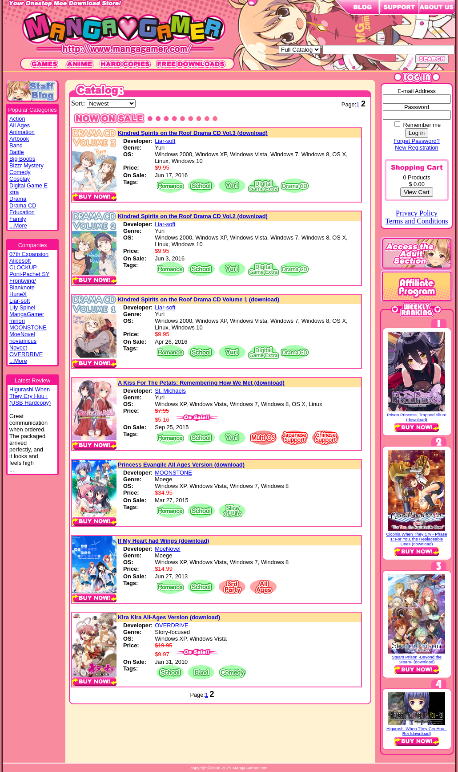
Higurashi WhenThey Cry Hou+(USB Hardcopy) (30, 396)
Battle (16, 152)
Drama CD (22, 205)
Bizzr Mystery (26, 165)
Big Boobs (22, 158)
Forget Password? (417, 141)
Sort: (79, 103)
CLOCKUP (23, 267)
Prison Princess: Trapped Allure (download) (416, 417)
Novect (18, 347)
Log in (417, 133)
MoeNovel (22, 334)
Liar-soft (19, 300)
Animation (22, 132)
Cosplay (19, 178)
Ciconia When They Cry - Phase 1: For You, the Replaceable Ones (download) (416, 539)
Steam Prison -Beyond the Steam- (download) (417, 659)
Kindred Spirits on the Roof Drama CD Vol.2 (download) (193, 216)
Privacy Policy (417, 213)
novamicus (22, 340)
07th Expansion (28, 254)
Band (16, 145)
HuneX (18, 294)
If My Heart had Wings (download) (163, 540)
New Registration (416, 147)
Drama (17, 198)
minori (17, 320)
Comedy (20, 172)
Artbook (19, 138)
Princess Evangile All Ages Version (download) (181, 464)
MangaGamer (26, 314)
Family (17, 218)
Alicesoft (20, 260)
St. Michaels (170, 390)
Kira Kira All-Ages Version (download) (169, 617)
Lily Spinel (22, 307)
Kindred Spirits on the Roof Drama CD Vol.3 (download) (193, 133)
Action (17, 118)
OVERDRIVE (26, 354)
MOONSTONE (28, 327)
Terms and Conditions (416, 221)
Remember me (422, 125)
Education (22, 212)
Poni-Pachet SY (29, 274)
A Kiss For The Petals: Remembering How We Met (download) (201, 382)
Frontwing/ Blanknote (22, 284)
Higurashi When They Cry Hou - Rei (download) (416, 731)
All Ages (19, 125)
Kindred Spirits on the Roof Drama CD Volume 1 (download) (198, 299)
